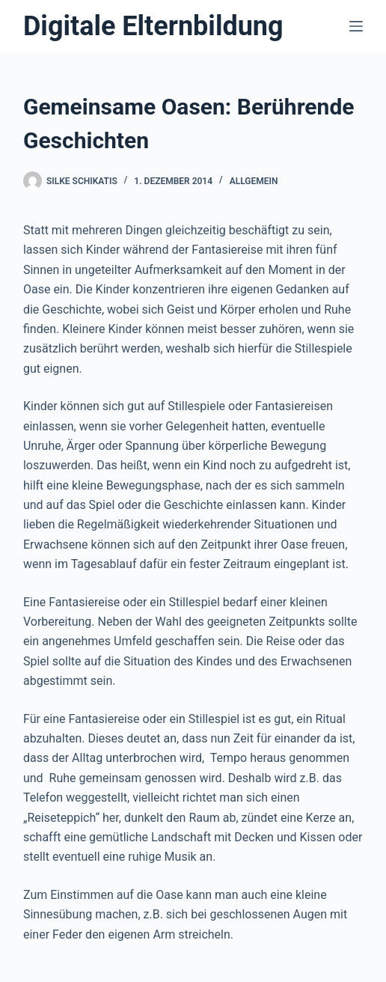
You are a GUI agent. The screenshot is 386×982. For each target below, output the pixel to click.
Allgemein (254, 181)
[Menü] (356, 26)
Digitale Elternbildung (153, 26)
